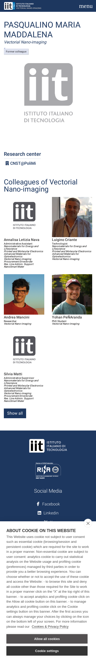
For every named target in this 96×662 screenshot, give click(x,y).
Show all (15, 413)
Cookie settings (47, 651)
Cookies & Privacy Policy (50, 626)
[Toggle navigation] (86, 6)
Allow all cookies (47, 639)
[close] (88, 523)
